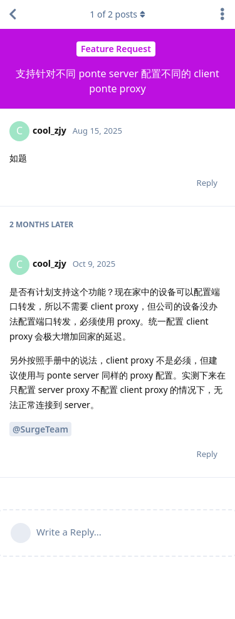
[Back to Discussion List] (12, 14)
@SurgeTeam (40, 429)
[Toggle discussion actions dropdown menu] (222, 14)
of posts (117, 14)
